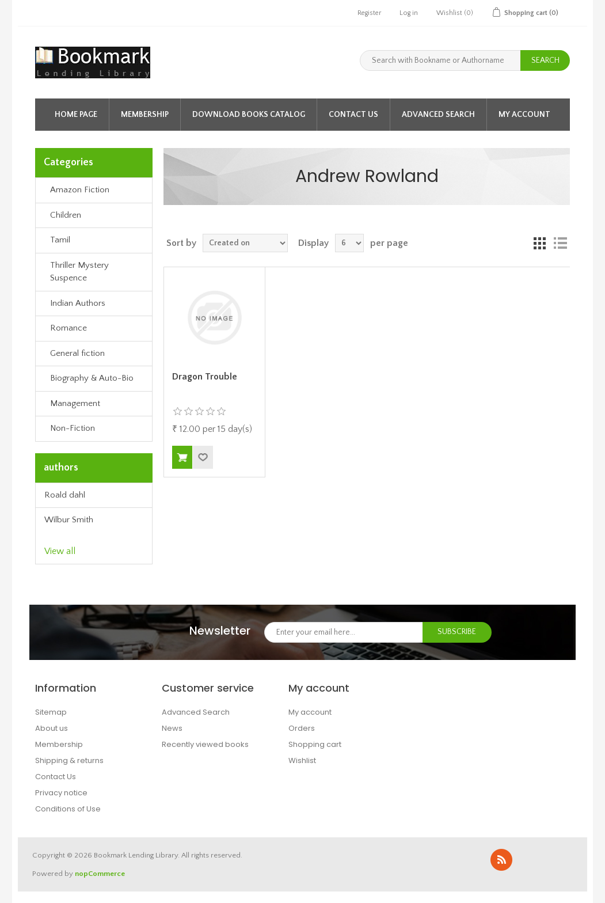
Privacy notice (61, 792)
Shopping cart (314, 744)
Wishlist (302, 760)
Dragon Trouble (204, 376)
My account (524, 114)
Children (65, 215)
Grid (539, 243)
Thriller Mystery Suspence (79, 271)
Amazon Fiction (79, 190)
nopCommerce (100, 874)
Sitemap (51, 712)
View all (59, 551)
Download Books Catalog (248, 114)
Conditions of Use (68, 808)
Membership (145, 114)
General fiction (77, 353)
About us (51, 728)
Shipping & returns (69, 760)
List (560, 243)
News (172, 728)
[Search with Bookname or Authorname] (440, 60)
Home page (76, 114)
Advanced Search (438, 114)
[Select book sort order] (245, 243)
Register (369, 13)
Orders (301, 728)
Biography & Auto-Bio (92, 378)
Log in (408, 13)
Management (75, 403)
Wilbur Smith (68, 520)
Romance (68, 328)
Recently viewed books (205, 744)
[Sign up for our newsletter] (343, 632)
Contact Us (353, 114)
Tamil (60, 240)
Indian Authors (77, 303)
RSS (501, 860)
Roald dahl (64, 495)
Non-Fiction (72, 428)
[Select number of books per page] (349, 243)
